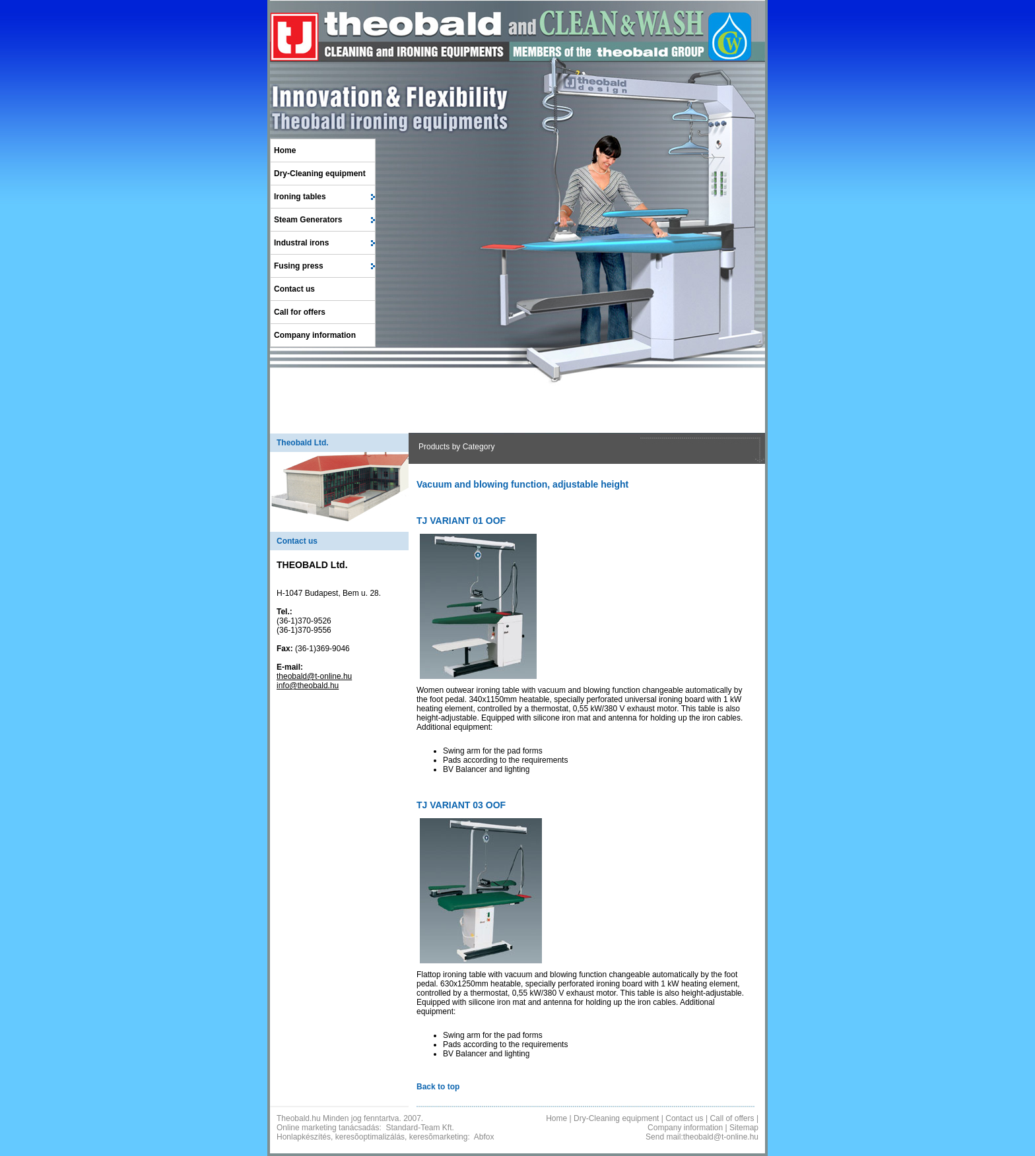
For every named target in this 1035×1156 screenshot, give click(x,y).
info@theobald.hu (308, 685)
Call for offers (299, 312)
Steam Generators (308, 219)
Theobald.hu (299, 1118)
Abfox (484, 1136)
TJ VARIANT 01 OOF (461, 520)
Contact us (294, 289)
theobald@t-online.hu (314, 676)
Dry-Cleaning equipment (320, 173)
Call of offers (732, 1118)
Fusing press (298, 266)
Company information (315, 335)
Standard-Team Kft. (419, 1127)
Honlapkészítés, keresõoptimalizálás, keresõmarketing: (373, 1136)
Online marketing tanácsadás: (329, 1127)
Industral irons (301, 242)
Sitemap (743, 1127)
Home (285, 150)
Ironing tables (300, 196)
